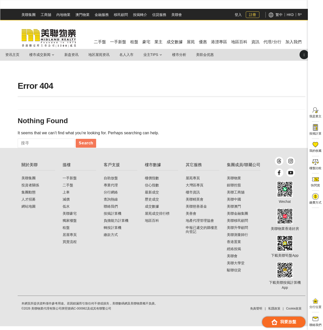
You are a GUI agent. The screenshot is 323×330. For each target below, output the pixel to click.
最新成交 (152, 196)
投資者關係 (30, 189)
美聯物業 (234, 182)
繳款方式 (111, 238)
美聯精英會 (194, 203)
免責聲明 (256, 312)
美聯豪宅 (70, 217)
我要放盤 (283, 322)
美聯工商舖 (236, 196)
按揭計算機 (112, 217)
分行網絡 (111, 196)
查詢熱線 (111, 203)
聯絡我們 (111, 210)
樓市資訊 (193, 196)
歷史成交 (152, 203)
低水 (66, 210)
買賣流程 (70, 246)
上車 (66, 196)
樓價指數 (152, 182)
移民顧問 (121, 15)
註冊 (252, 15)
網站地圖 (28, 210)
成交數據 (152, 210)
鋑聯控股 (234, 189)
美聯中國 (234, 203)
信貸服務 (159, 15)
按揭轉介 (140, 15)
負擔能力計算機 (116, 224)
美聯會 (176, 15)
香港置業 (234, 246)
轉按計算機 (112, 231)
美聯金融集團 (237, 217)
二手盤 (68, 189)
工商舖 (46, 15)
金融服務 (102, 15)
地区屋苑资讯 (100, 55)
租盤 (66, 231)
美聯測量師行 (237, 238)
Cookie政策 (294, 312)
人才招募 (28, 203)
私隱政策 (274, 312)
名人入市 (129, 55)
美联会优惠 (209, 55)
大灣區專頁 (194, 189)
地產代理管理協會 (200, 224)
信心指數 (152, 189)
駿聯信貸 (234, 274)
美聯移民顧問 (237, 224)
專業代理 (111, 189)
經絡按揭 (234, 253)
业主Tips (153, 55)
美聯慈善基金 (196, 210)
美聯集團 (28, 15)
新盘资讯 (73, 55)
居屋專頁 (70, 238)
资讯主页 (13, 55)
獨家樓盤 (70, 224)
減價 (66, 203)
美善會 (191, 217)
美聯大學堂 (236, 267)
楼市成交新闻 (40, 55)
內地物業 (63, 15)
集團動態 (28, 196)
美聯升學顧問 (237, 231)
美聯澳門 (234, 210)
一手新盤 (70, 182)
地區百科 (152, 224)
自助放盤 (111, 182)
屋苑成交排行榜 (157, 217)
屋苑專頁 (193, 182)
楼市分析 (182, 55)
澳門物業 (82, 15)
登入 (238, 15)
